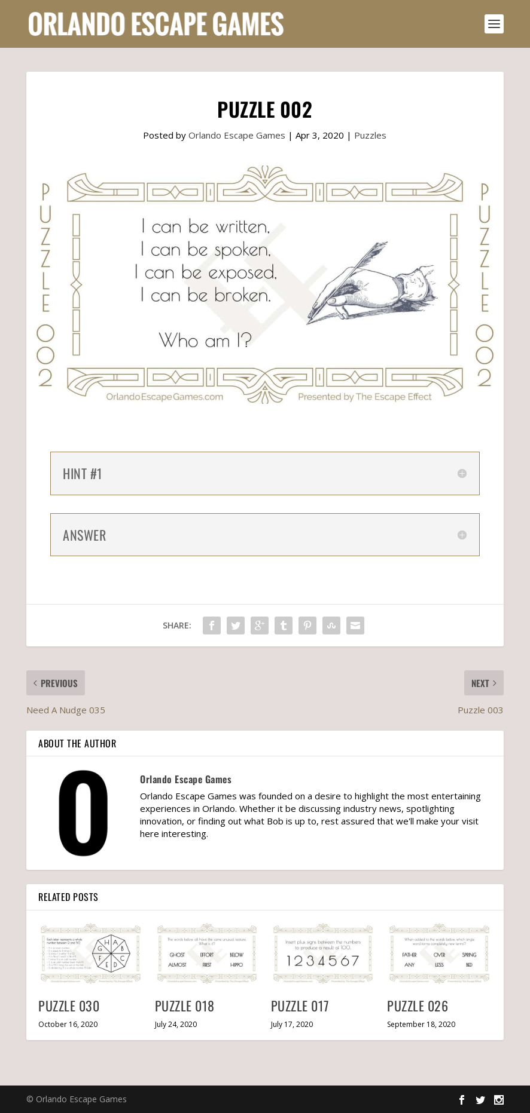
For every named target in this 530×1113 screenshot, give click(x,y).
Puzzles (370, 135)
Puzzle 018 (185, 1005)
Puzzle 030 (68, 1005)
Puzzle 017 (300, 1005)
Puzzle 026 (417, 1005)
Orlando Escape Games (236, 135)
